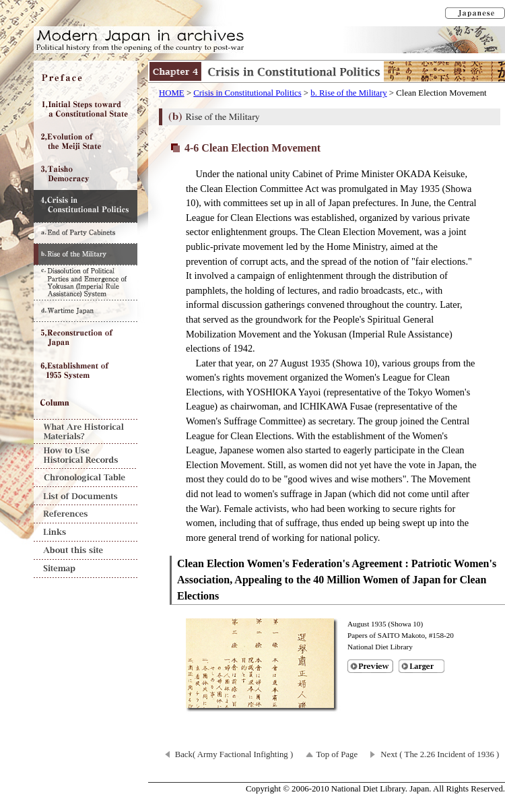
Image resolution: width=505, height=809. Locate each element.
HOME (171, 93)
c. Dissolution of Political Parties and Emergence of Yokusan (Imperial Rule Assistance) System (85, 282)
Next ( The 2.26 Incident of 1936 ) (439, 754)
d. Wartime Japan (85, 311)
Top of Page (337, 754)
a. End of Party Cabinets (85, 232)
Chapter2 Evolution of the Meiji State (85, 141)
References (85, 514)
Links (85, 532)
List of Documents (85, 496)
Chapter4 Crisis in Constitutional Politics (85, 206)
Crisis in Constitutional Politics (247, 93)
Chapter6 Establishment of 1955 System (85, 370)
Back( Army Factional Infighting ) (234, 754)
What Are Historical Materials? (85, 431)
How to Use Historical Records (85, 456)
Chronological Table (85, 478)
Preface (85, 77)
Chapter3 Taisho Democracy (85, 174)
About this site (85, 551)
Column (85, 403)
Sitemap (85, 569)
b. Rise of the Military (348, 93)
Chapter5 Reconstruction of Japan (85, 338)
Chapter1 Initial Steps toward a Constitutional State (85, 109)
